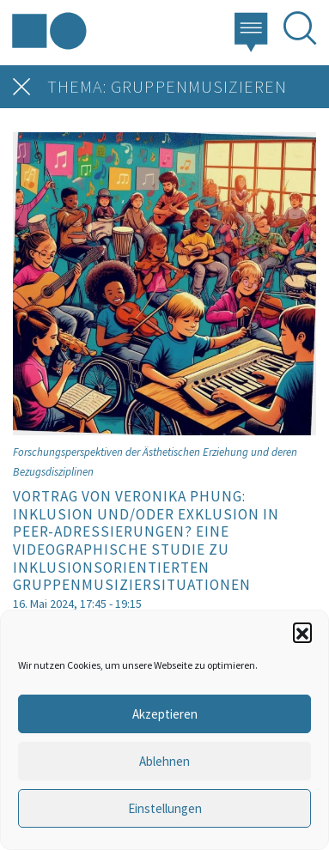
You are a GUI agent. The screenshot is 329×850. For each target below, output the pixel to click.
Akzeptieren (165, 714)
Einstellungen (165, 808)
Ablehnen (164, 761)
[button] (302, 632)
